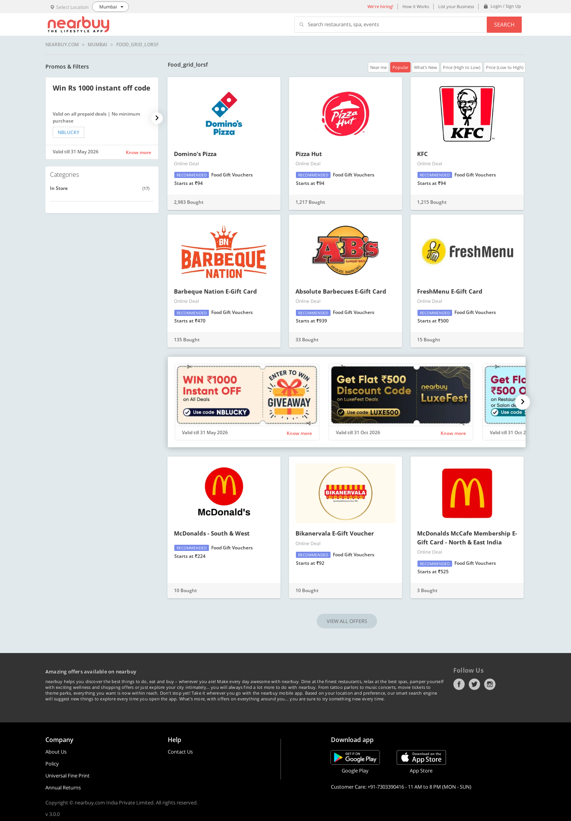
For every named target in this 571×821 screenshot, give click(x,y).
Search (504, 24)
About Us (56, 751)
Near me (378, 67)
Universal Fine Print (67, 775)
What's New (425, 67)
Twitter (474, 684)
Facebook (459, 684)
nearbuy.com (62, 44)
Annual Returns (63, 787)
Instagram (490, 684)
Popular (400, 67)
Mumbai (97, 44)
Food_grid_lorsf (137, 44)
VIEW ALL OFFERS (347, 621)
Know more (138, 152)
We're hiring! (380, 6)
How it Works (415, 6)
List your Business (456, 6)
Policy (52, 763)
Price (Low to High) (504, 67)
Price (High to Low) (461, 67)
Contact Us (180, 751)
